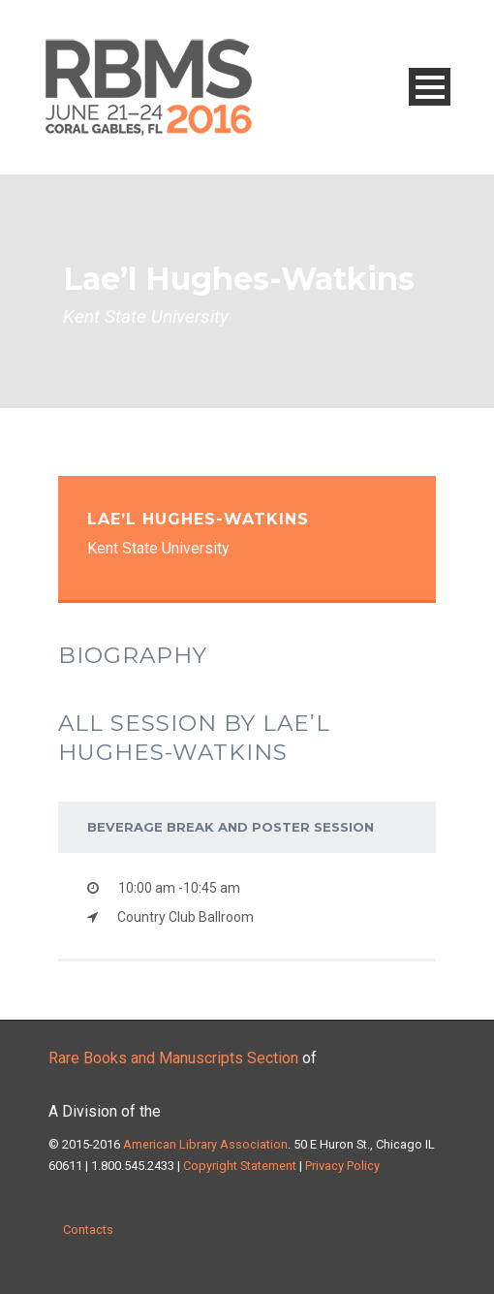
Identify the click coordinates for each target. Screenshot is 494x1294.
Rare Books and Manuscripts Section (173, 1058)
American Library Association (205, 1144)
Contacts (88, 1229)
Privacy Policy (341, 1165)
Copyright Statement (239, 1165)
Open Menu (429, 87)
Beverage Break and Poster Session (230, 827)
